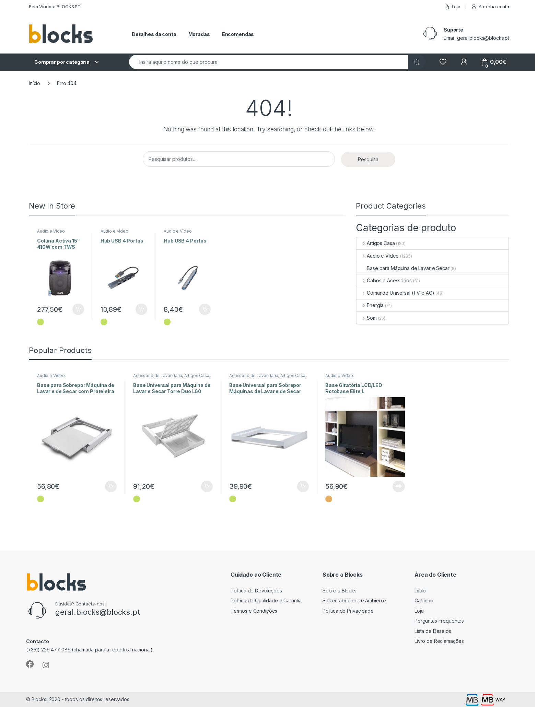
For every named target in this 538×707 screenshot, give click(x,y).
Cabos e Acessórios (383, 280)
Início (34, 83)
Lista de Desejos (432, 631)
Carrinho (423, 600)
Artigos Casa (375, 243)
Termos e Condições (254, 611)
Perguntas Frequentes (439, 621)
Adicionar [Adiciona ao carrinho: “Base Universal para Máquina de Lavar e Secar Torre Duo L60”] (207, 486)
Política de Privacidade (348, 611)
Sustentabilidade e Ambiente (354, 600)
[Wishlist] (443, 62)
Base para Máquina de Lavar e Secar (402, 268)
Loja (452, 7)
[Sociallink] (30, 664)
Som (366, 318)
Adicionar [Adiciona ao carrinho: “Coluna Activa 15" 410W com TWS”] (78, 309)
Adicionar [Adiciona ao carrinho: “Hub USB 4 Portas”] (141, 309)
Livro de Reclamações (439, 641)
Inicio (420, 590)
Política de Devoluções (256, 590)
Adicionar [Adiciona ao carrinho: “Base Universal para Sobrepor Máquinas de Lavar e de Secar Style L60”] (303, 486)
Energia (370, 305)
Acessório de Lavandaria (157, 375)
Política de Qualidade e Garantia (266, 600)
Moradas (199, 34)
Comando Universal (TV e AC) (395, 293)
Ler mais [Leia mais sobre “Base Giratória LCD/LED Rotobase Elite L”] (399, 486)
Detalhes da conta (154, 34)
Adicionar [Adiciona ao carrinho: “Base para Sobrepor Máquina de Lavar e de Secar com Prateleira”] (111, 486)
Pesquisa (368, 159)
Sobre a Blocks (339, 590)
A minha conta (490, 7)
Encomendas (238, 34)
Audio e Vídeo (51, 231)
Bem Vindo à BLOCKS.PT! (55, 6)
